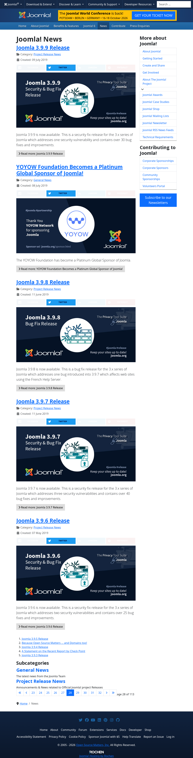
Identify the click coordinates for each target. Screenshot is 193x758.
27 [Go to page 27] (62, 693)
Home (22, 26)
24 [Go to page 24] (40, 693)
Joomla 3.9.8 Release (43, 282)
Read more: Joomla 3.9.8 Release (41, 388)
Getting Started (152, 58)
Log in (170, 737)
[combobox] (174, 4)
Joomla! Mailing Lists (156, 116)
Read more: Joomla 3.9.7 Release (41, 507)
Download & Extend (39, 4)
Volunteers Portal (154, 186)
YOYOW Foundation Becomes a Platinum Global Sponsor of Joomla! (69, 170)
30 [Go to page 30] (85, 693)
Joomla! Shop (151, 109)
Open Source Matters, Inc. (93, 745)
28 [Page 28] (70, 693)
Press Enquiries (140, 26)
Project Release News (47, 54)
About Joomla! (40, 26)
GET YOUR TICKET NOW (153, 15)
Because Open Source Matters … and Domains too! (54, 643)
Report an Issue (154, 737)
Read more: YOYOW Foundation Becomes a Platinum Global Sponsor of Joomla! (71, 269)
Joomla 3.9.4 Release (35, 647)
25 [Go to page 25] (48, 693)
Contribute (118, 26)
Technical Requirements (158, 137)
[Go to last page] (113, 692)
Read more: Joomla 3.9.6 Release (41, 626)
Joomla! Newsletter (155, 123)
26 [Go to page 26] (55, 693)
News (103, 26)
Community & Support (103, 4)
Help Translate (131, 737)
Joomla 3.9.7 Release (43, 401)
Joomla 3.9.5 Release (35, 639)
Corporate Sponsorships (158, 161)
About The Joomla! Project (154, 82)
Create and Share (154, 65)
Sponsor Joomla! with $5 (104, 737)
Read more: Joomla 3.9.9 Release (41, 153)
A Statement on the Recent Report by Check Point (53, 651)
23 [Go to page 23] (33, 693)
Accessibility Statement (31, 737)
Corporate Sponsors (155, 168)
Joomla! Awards (152, 95)
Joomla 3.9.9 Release (43, 47)
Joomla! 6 (89, 26)
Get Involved (151, 72)
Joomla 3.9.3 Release (35, 655)
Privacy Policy (57, 737)
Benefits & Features (66, 26)
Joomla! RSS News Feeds (158, 130)
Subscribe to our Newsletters (158, 200)
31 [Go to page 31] (92, 693)
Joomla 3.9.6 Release (43, 520)
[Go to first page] (19, 692)
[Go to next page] (107, 692)
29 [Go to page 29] (77, 693)
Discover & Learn (70, 4)
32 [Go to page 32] (99, 693)
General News (42, 180)
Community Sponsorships (151, 177)
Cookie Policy (77, 737)
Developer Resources (138, 4)
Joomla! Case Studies (156, 102)
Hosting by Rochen (96, 756)
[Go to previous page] (26, 692)
